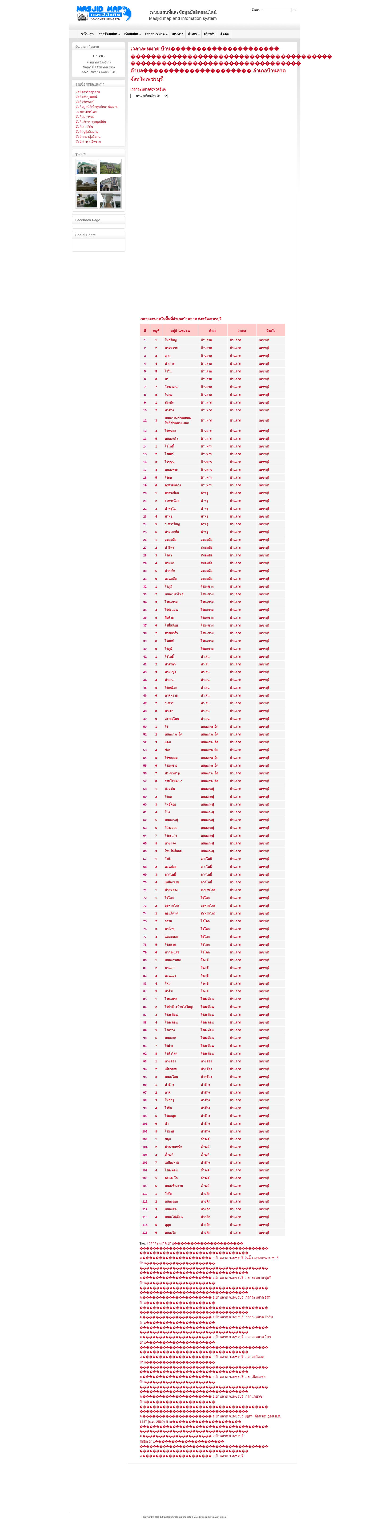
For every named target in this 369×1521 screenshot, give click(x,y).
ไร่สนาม (170, 944)
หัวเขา (169, 711)
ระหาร (169, 703)
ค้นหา (192, 34)
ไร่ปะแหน (171, 610)
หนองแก (170, 1038)
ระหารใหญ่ (172, 524)
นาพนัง (169, 563)
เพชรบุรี (264, 340)
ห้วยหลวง (171, 890)
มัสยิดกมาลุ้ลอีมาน (88, 136)
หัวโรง (169, 991)
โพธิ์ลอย (170, 804)
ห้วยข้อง (170, 1061)
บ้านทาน (206, 446)
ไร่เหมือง (170, 687)
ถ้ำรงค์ (205, 1139)
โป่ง (167, 812)
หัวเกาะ (170, 363)
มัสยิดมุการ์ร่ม (85, 117)
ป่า (166, 379)
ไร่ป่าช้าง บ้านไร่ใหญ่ (179, 1007)
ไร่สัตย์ (169, 641)
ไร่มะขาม (207, 586)
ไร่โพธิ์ (169, 446)
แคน (168, 742)
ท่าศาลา (170, 664)
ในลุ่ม (168, 395)
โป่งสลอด (171, 828)
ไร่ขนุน (169, 462)
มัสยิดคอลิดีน (84, 127)
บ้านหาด (206, 402)
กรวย (168, 921)
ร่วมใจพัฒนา (173, 781)
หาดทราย (171, 348)
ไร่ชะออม (171, 758)
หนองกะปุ (207, 789)
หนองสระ (171, 1209)
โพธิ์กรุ (169, 1100)
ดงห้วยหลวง (173, 485)
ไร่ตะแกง (171, 835)
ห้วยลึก (205, 1193)
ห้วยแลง (170, 843)
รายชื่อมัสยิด (108, 34)
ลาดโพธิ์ (206, 859)
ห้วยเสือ (170, 571)
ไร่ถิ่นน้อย (171, 625)
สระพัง (169, 402)
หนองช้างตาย (174, 1186)
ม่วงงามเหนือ (173, 1147)
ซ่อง (167, 750)
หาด (167, 1092)
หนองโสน (171, 1077)
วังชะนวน (171, 387)
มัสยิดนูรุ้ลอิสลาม (87, 132)
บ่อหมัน (170, 789)
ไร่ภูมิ (168, 586)
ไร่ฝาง (169, 1046)
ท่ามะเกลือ (172, 532)
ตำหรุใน (170, 508)
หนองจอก (171, 1201)
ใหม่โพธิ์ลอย (173, 851)
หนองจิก (170, 1232)
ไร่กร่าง (170, 1030)
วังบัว (168, 859)
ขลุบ (168, 1139)
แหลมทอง (171, 937)
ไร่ (166, 726)
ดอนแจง (170, 976)
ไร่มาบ (169, 1131)
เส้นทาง (177, 34)
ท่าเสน (205, 656)
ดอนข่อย (170, 867)
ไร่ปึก (168, 1108)
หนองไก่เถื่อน (174, 1217)
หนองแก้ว (171, 438)
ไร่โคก (169, 898)
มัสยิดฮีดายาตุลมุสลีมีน (91, 122)
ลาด (167, 356)
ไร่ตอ (168, 477)
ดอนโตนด (171, 913)
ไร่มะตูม (170, 1116)
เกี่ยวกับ (209, 34)
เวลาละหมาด (154, 34)
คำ (166, 1123)
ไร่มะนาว (171, 999)
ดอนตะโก (171, 1178)
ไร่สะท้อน (207, 999)
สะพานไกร (208, 890)
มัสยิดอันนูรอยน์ (86, 97)
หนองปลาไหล (174, 594)
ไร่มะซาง (171, 765)
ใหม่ (167, 983)
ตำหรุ (204, 493)
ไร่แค (168, 796)
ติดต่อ (224, 34)
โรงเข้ (205, 960)
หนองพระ (171, 470)
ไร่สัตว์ (169, 454)
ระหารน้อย (172, 501)
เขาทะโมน (172, 719)
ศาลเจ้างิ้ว (171, 633)
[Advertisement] (213, 135)
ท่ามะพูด (170, 672)
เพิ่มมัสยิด (131, 34)
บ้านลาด (206, 340)
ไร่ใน (168, 371)
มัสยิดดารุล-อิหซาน (88, 141)
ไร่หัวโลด (171, 1053)
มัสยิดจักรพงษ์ (85, 102)
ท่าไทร (169, 547)
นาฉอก (169, 968)
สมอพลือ (170, 540)
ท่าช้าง (169, 410)
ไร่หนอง (170, 431)
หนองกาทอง (173, 960)
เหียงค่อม (171, 1069)
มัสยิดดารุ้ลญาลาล (88, 92)
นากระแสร (172, 952)
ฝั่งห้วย (169, 617)
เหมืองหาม (172, 882)
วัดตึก (168, 1193)
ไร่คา (168, 555)
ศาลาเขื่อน (172, 493)
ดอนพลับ (170, 579)
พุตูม (168, 1225)
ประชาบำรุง (172, 773)
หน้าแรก (87, 34)
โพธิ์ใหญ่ (170, 340)
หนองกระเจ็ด (209, 726)
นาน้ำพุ (169, 929)
